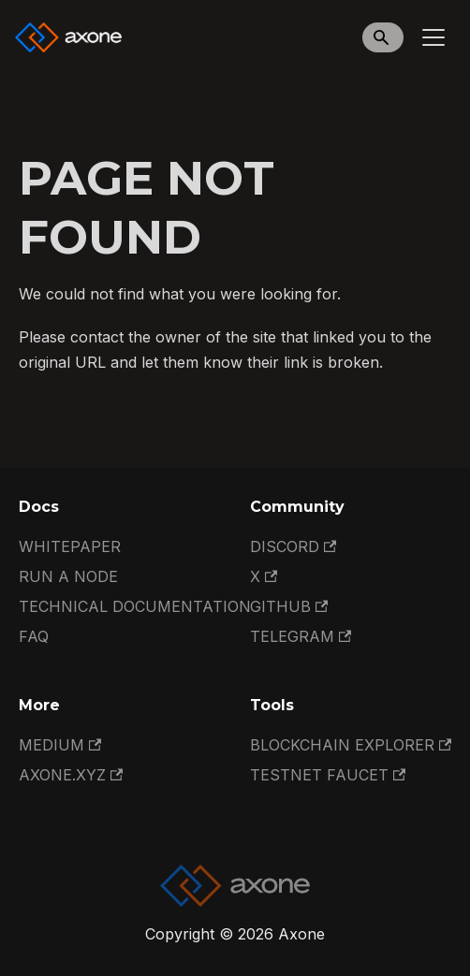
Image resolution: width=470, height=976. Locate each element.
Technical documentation (135, 606)
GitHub (289, 606)
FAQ (34, 636)
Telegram (300, 636)
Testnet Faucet (327, 774)
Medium (60, 745)
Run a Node (68, 576)
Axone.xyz (71, 774)
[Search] (383, 37)
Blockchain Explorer (350, 745)
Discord (293, 546)
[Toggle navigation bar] (433, 37)
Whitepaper (70, 546)
